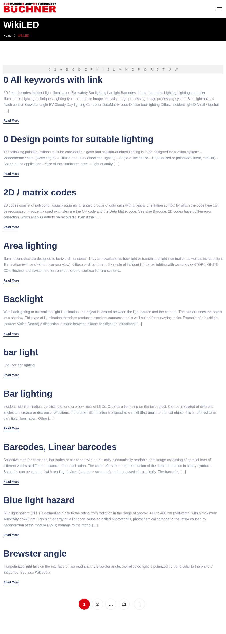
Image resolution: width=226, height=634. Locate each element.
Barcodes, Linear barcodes (60, 447)
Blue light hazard (38, 500)
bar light (20, 352)
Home (7, 35)
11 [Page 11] (124, 604)
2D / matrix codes (39, 192)
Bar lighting (27, 393)
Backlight (23, 299)
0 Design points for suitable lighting (78, 139)
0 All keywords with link (53, 80)
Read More (11, 120)
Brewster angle (35, 553)
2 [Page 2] (97, 604)
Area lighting (30, 246)
